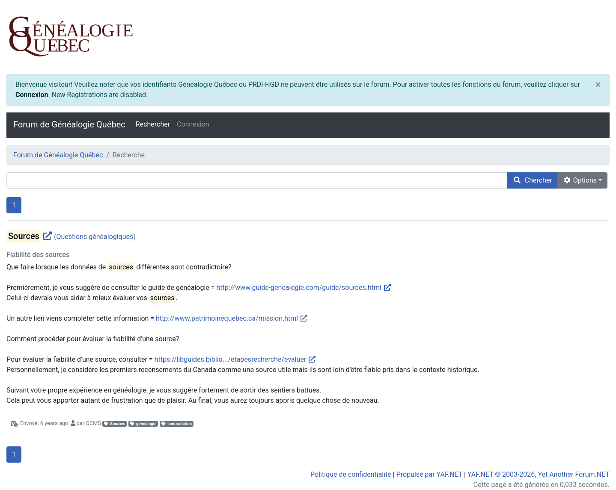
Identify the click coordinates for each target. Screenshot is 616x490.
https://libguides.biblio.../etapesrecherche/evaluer (236, 359)
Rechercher (153, 124)
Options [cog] (580, 180)
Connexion (31, 95)
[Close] (597, 84)
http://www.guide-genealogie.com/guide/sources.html (304, 287)
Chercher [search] (532, 180)
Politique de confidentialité (350, 474)
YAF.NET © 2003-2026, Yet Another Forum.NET (538, 474)
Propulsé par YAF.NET (429, 474)
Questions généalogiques (94, 237)
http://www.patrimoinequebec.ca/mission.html (232, 318)
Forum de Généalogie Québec (69, 124)
